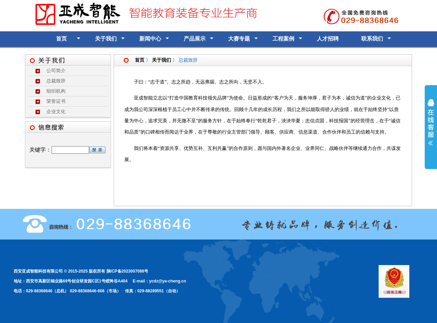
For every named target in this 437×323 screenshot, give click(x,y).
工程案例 (283, 39)
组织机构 (56, 91)
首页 (61, 39)
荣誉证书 (56, 101)
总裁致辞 (56, 80)
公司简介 (56, 70)
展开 (431, 126)
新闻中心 (150, 39)
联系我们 (372, 39)
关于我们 (106, 39)
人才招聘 (328, 39)
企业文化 (56, 111)
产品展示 (195, 39)
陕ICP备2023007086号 (128, 271)
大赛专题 (239, 39)
